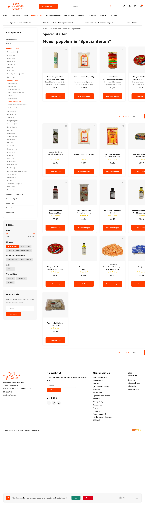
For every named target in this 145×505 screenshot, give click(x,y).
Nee (87, 498)
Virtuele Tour (97, 393)
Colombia (12, 124)
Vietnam (11, 111)
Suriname (12, 80)
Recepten (103, 15)
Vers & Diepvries (131, 23)
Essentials (81, 15)
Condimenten (14, 89)
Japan (11, 58)
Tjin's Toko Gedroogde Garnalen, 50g (112, 268)
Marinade (12, 83)
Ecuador (11, 187)
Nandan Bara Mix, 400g (113, 77)
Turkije (10, 146)
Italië (10, 143)
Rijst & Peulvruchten (16, 92)
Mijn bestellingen (134, 383)
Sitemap (95, 408)
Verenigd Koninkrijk (15, 74)
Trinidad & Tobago (14, 183)
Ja (76, 498)
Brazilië (11, 168)
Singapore (12, 136)
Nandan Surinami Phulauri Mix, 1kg (112, 155)
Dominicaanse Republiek (17, 171)
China (11, 61)
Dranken (12, 98)
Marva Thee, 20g (55, 154)
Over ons (96, 383)
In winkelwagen (55, 96)
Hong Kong (12, 121)
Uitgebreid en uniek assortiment (19, 23)
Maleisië (11, 161)
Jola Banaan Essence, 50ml (84, 268)
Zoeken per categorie (53, 15)
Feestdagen (92, 15)
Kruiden (12, 86)
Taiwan (11, 117)
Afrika (10, 158)
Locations (96, 411)
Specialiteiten (14, 101)
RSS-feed (96, 420)
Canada (10, 180)
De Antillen (12, 127)
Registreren (132, 380)
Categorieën (48, 6)
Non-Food (12, 108)
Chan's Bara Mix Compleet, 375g (84, 212)
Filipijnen (11, 114)
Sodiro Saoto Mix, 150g (55, 77)
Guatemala (12, 165)
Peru (10, 130)
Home (5, 15)
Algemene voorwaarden (101, 396)
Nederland (12, 149)
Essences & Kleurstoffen (17, 104)
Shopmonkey (35, 430)
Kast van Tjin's (69, 15)
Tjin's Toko (25, 246)
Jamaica (11, 133)
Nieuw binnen (15, 15)
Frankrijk (11, 152)
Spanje (11, 139)
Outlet (26, 15)
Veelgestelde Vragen (100, 377)
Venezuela (12, 174)
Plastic (21, 278)
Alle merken (12, 246)
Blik (10, 282)
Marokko (11, 155)
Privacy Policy (98, 402)
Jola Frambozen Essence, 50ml (55, 212)
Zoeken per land (36, 15)
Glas (10, 278)
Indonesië (12, 52)
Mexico (11, 55)
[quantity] (57, 91)
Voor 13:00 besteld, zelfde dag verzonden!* (57, 23)
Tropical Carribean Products (19, 250)
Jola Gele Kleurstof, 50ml (112, 212)
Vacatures (96, 390)
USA (10, 67)
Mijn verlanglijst (133, 389)
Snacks (11, 95)
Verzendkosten (98, 380)
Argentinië (11, 177)
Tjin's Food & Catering (101, 387)
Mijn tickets (132, 386)
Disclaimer (96, 399)
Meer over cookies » (131, 498)
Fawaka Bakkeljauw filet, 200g (55, 324)
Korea (11, 77)
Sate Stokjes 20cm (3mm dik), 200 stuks (84, 78)
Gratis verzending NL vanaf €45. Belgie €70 (98, 23)
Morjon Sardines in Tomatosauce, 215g (55, 268)
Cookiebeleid (97, 405)
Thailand (11, 64)
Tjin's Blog (113, 15)
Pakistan (11, 190)
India (10, 71)
